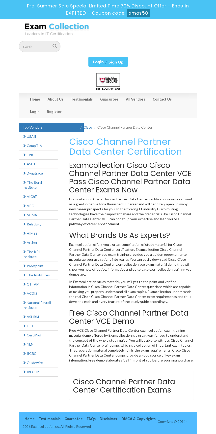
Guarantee (109, 99)
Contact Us (162, 99)
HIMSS (30, 233)
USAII (29, 136)
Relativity (32, 224)
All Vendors (135, 99)
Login (34, 111)
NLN (28, 344)
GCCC (30, 326)
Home (35, 99)
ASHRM (31, 317)
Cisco (87, 127)
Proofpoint (33, 266)
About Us (55, 99)
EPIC (29, 155)
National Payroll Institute (37, 305)
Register (54, 111)
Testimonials (82, 99)
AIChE (30, 196)
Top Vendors (33, 127)
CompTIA (32, 146)
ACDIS (30, 293)
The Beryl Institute (32, 184)
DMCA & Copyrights (138, 419)
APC (28, 206)
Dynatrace (33, 173)
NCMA (30, 215)
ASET (29, 164)
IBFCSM (31, 372)
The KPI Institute (31, 254)
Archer (30, 242)
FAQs (91, 419)
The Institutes (36, 275)
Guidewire (33, 363)
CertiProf (32, 335)
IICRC (29, 353)
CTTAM (31, 284)
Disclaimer (108, 419)
